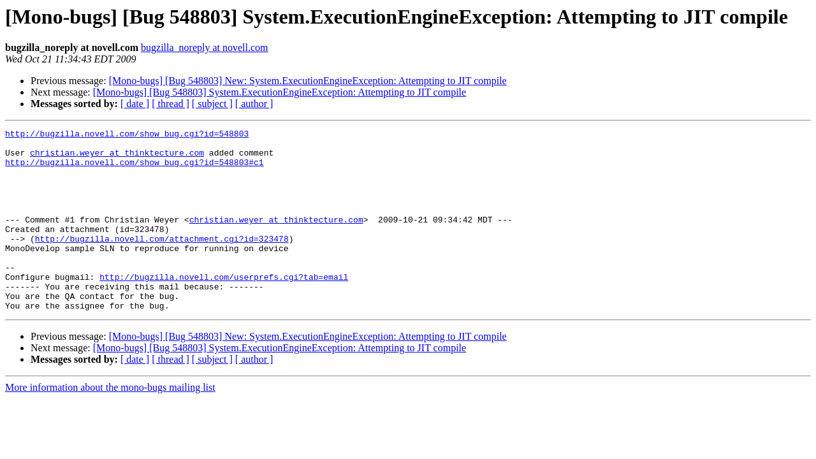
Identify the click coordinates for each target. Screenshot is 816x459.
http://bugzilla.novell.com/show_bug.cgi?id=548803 (127, 135)
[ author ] (254, 103)
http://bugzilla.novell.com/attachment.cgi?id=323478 (162, 261)
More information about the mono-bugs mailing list (110, 423)
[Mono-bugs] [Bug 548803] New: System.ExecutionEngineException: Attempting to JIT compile (308, 80)
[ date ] (134, 103)
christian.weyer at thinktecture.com (117, 158)
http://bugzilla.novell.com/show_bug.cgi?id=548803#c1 (134, 169)
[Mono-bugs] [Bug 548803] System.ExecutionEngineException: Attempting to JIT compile (279, 92)
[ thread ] (170, 103)
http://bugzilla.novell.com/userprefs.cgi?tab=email (223, 307)
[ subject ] (212, 103)
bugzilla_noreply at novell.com (204, 47)
